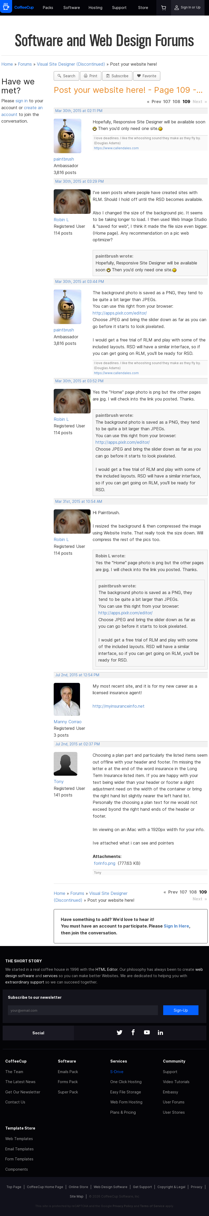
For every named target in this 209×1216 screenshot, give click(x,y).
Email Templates (19, 1149)
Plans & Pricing (123, 1112)
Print (90, 76)
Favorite (146, 76)
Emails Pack (68, 1071)
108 (176, 101)
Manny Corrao (68, 721)
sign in (22, 100)
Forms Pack (68, 1081)
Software (71, 7)
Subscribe (117, 76)
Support (119, 7)
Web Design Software (110, 1187)
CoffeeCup (16, 1061)
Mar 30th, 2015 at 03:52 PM (79, 381)
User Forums (174, 1102)
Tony (59, 781)
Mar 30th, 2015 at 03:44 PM (79, 281)
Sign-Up (181, 1010)
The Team (14, 1071)
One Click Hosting (126, 1081)
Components (16, 1169)
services (50, 975)
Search (66, 76)
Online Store (78, 1187)
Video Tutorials (176, 1081)
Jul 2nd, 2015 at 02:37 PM (77, 744)
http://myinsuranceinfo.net (119, 706)
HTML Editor (106, 969)
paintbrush (64, 159)
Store (143, 7)
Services (118, 1061)
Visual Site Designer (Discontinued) (71, 64)
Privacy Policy (123, 1206)
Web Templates (19, 1138)
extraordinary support (24, 982)
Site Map (76, 1196)
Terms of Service (152, 1206)
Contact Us (15, 1102)
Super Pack (68, 1092)
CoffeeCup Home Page (45, 1187)
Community (174, 1061)
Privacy (196, 1187)
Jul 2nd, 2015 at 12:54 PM (77, 675)
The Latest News (20, 1081)
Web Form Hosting (126, 1102)
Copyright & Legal (171, 1187)
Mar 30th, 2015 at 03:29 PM (79, 181)
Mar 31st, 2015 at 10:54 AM (78, 501)
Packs (48, 7)
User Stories (174, 1112)
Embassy (170, 1092)
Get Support (142, 1187)
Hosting (95, 7)
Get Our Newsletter (22, 1092)
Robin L (61, 219)
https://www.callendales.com (116, 148)
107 (167, 101)
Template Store (20, 1128)
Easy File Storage (125, 1092)
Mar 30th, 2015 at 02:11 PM (78, 111)
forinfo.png (104, 863)
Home (7, 64)
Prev (156, 101)
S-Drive (116, 1071)
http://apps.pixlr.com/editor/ (120, 313)
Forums (25, 64)
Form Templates (19, 1159)
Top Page (14, 1187)
